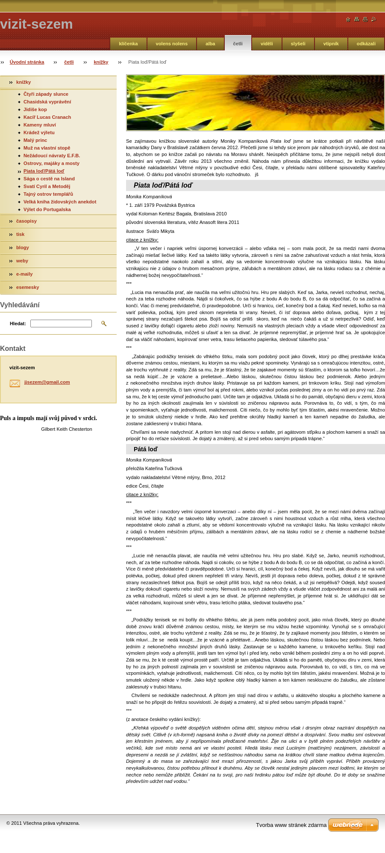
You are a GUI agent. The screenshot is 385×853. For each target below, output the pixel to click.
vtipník (331, 43)
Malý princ (35, 140)
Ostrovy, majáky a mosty (51, 163)
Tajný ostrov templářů (48, 194)
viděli (267, 43)
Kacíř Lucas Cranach (47, 117)
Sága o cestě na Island (49, 178)
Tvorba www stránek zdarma (291, 825)
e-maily (24, 273)
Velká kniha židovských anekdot (60, 201)
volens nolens (172, 43)
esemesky (27, 287)
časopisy (26, 221)
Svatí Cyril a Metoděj (47, 186)
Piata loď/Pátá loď (44, 171)
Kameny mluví (40, 124)
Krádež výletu (39, 132)
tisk (20, 234)
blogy (22, 247)
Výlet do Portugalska (47, 209)
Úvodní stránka (27, 62)
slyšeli (298, 43)
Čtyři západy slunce (46, 94)
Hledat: (18, 323)
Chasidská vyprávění (47, 101)
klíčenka (128, 43)
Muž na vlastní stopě (47, 147)
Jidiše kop (35, 109)
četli (238, 43)
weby (22, 260)
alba (210, 43)
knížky (101, 62)
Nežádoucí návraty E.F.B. (52, 155)
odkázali (366, 43)
